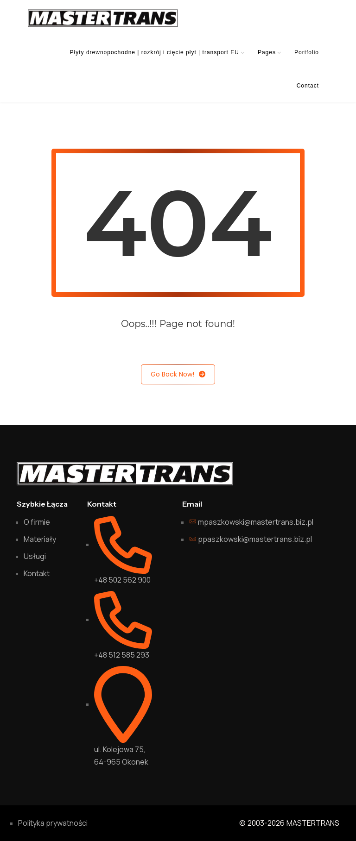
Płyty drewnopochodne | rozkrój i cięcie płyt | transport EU (154, 52)
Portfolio (306, 52)
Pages (267, 52)
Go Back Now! (178, 374)
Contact (308, 85)
